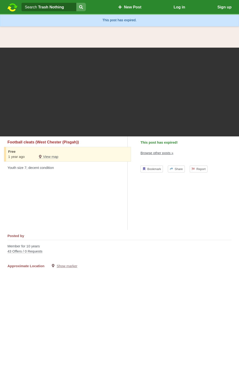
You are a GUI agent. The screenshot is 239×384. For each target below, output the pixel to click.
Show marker (67, 266)
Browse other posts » (157, 153)
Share (176, 169)
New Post (129, 7)
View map (48, 157)
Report (199, 169)
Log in (179, 7)
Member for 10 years (119, 249)
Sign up (224, 7)
